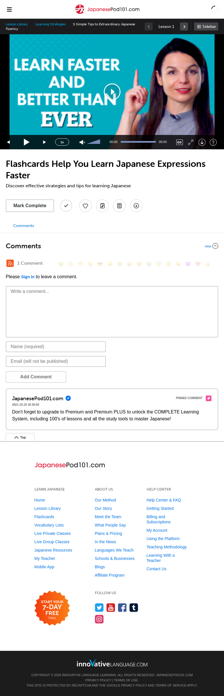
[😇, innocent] (159, 264)
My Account (157, 530)
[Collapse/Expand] (112, 246)
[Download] (202, 142)
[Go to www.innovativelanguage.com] (112, 663)
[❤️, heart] (198, 264)
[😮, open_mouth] (178, 264)
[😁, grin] (80, 264)
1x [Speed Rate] (62, 142)
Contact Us (156, 569)
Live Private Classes (53, 533)
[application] (112, 91)
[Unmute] (82, 142)
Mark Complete (30, 205)
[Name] (56, 346)
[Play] (26, 142)
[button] (214, 9)
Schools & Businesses (115, 558)
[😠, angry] (110, 264)
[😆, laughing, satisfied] (120, 264)
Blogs (100, 567)
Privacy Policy (98, 680)
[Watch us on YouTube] (110, 607)
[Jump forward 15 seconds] (45, 142)
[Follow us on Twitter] (99, 607)
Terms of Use (126, 680)
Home (40, 500)
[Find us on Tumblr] (133, 607)
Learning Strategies (50, 24)
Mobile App (44, 567)
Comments (23, 225)
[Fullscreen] (190, 142)
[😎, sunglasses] (100, 264)
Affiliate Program (110, 575)
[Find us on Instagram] (99, 619)
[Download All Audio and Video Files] (136, 205)
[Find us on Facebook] (122, 607)
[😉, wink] (139, 264)
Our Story (103, 508)
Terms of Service (170, 685)
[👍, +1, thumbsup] (207, 264)
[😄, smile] (61, 264)
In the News (105, 541)
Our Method (105, 500)
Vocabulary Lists (49, 525)
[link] (184, 26)
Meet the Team (108, 516)
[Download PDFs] (119, 205)
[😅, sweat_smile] (129, 264)
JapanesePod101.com (174, 675)
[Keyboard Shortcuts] (213, 142)
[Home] (106, 13)
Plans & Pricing (108, 533)
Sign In (28, 276)
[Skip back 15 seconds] (8, 142)
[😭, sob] (149, 264)
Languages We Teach (114, 550)
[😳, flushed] (71, 264)
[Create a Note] (102, 205)
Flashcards (44, 516)
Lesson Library (17, 24)
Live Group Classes (52, 541)
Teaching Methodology (167, 547)
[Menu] (9, 9)
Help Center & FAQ (164, 500)
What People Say (110, 525)
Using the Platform (163, 538)
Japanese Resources (53, 550)
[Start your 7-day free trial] (52, 608)
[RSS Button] (10, 263)
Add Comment (35, 376)
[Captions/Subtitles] (179, 142)
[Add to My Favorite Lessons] (85, 205)
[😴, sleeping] (168, 264)
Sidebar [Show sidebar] (209, 26)
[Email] (56, 361)
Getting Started (160, 508)
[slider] (94, 142)
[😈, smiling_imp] (188, 264)
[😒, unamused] (90, 264)
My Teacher (45, 558)
